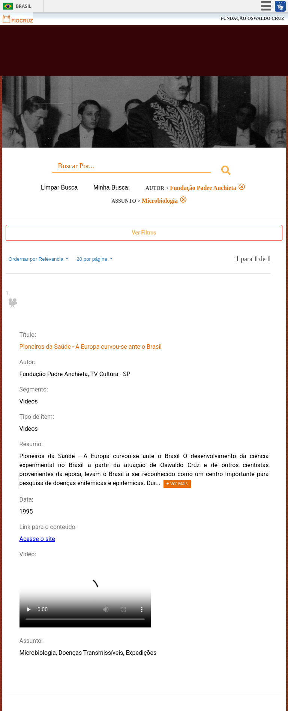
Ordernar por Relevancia (39, 259)
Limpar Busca (59, 187)
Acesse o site (37, 538)
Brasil (24, 6)
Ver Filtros (144, 233)
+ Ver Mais (177, 483)
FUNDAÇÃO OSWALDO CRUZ (252, 18)
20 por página (95, 259)
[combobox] (144, 171)
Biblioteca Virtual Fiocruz (126, 53)
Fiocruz (22, 18)
